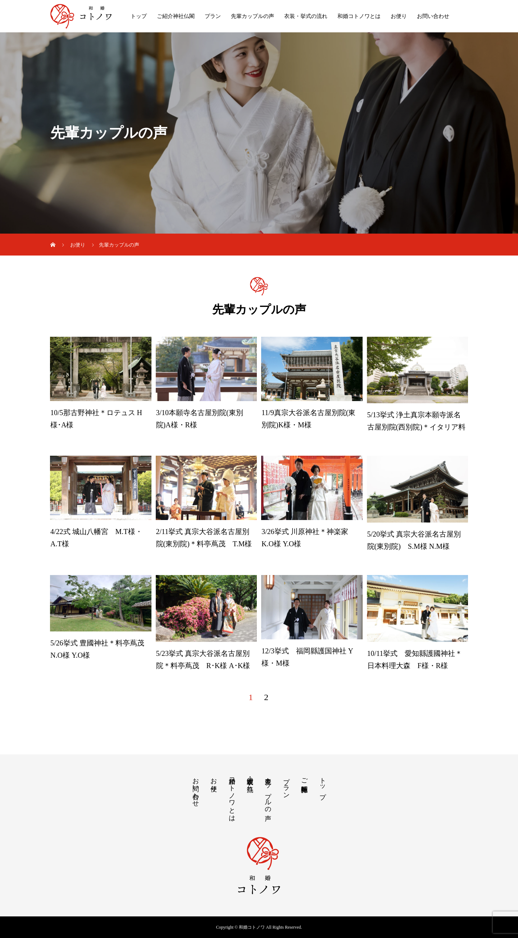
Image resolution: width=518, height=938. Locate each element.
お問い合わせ (433, 16)
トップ (139, 16)
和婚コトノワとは (359, 16)
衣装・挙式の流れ (305, 16)
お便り (399, 16)
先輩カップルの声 (252, 16)
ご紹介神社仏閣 (176, 16)
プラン (213, 16)
